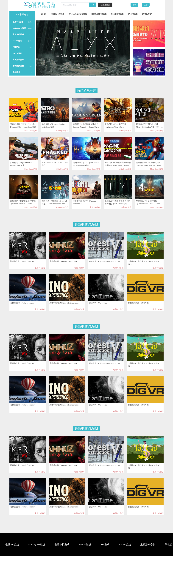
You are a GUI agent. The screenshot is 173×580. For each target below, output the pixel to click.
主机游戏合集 (18, 60)
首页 (43, 14)
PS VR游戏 (17, 53)
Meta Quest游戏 (78, 14)
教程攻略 (147, 14)
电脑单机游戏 (98, 14)
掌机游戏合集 (18, 66)
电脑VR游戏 (57, 14)
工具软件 (16, 72)
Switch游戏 (117, 14)
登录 (134, 5)
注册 (146, 5)
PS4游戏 (132, 14)
